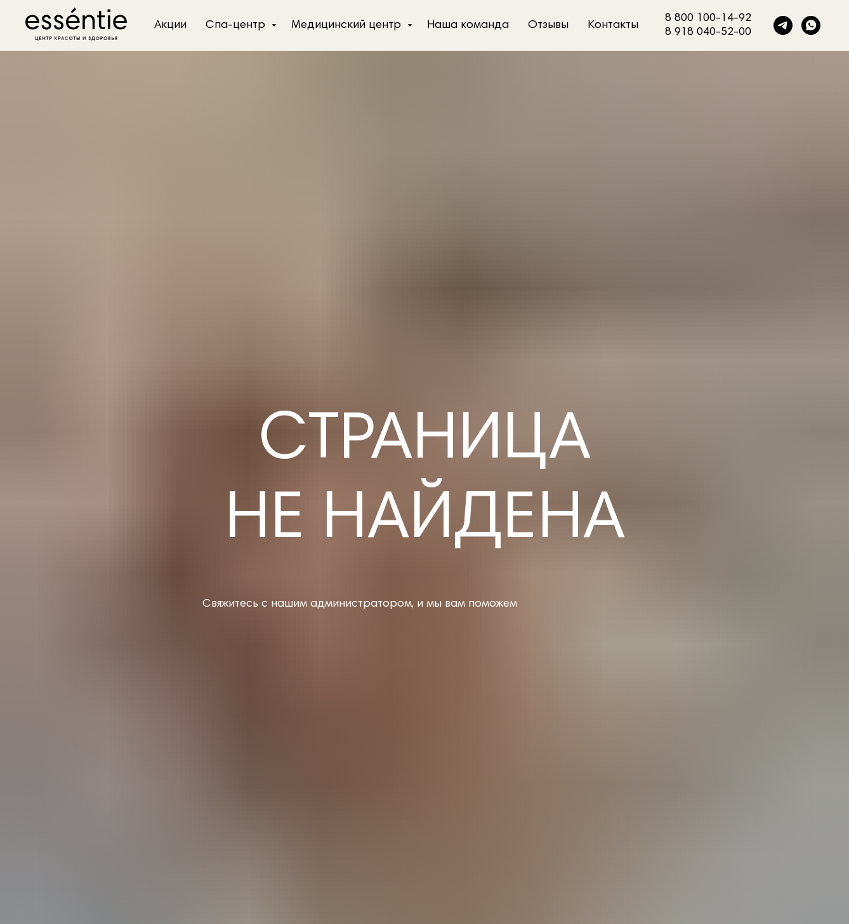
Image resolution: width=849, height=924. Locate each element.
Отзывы (548, 25)
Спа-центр (237, 25)
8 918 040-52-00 (708, 32)
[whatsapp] (810, 25)
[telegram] (783, 25)
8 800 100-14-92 (708, 18)
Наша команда (468, 25)
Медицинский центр (347, 25)
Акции (170, 25)
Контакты (613, 25)
